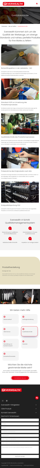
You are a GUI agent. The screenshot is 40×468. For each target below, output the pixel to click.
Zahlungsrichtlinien (29, 465)
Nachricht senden (20, 456)
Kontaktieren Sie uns (20, 378)
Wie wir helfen (12, 26)
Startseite (4, 26)
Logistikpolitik (4, 465)
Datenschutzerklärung (16, 465)
